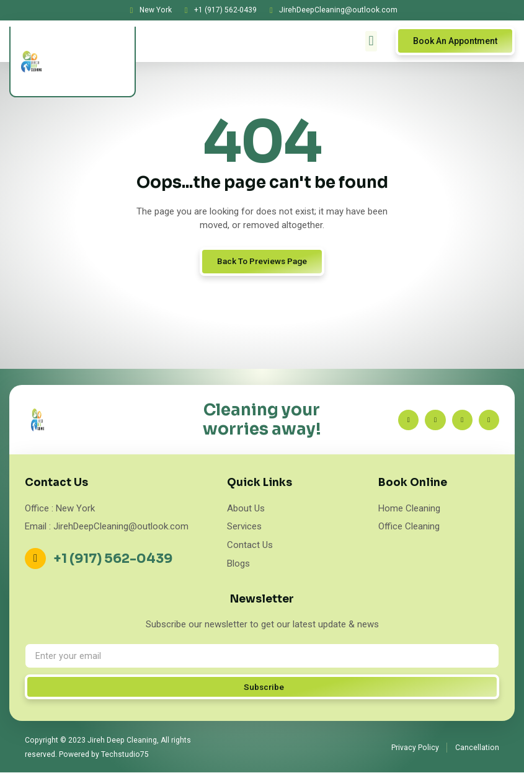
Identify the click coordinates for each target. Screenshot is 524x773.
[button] (371, 41)
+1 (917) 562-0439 (114, 558)
